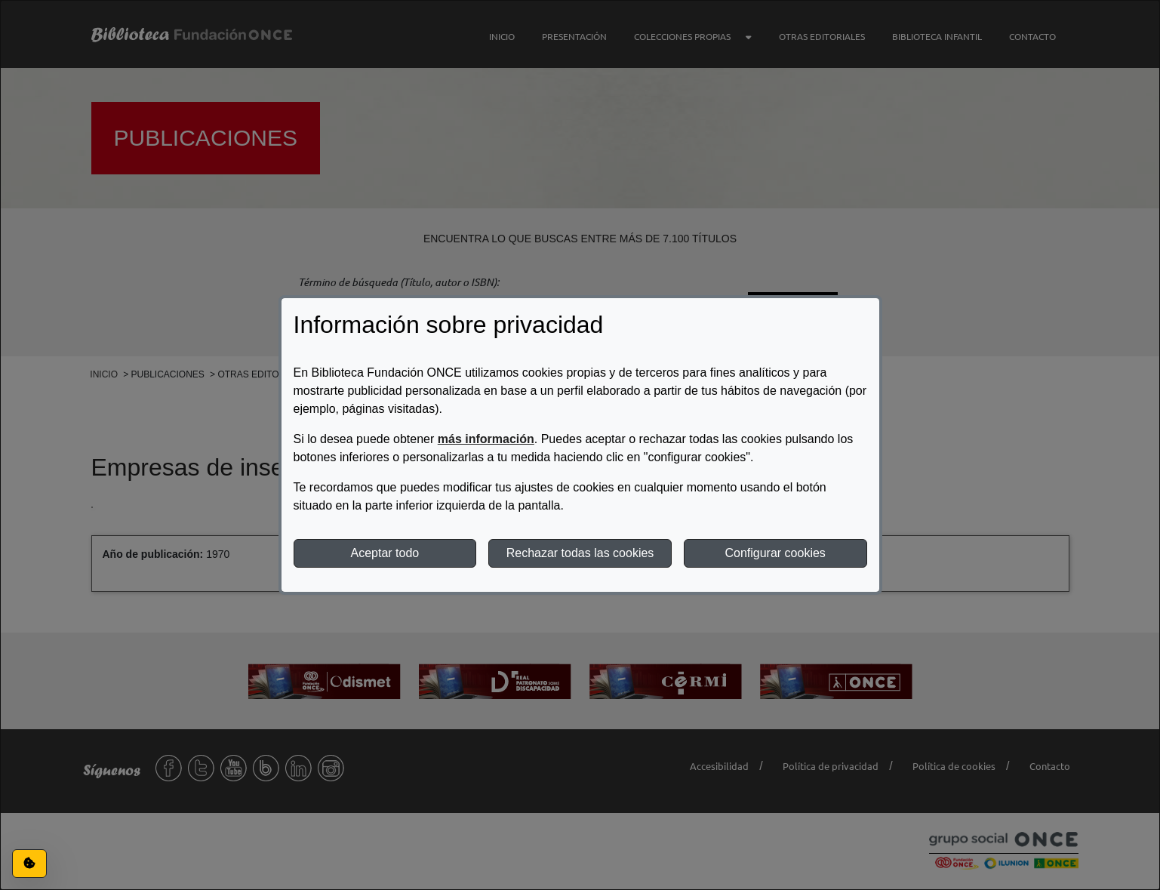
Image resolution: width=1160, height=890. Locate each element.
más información (486, 439)
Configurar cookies (775, 553)
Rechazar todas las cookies (580, 553)
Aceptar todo (384, 553)
